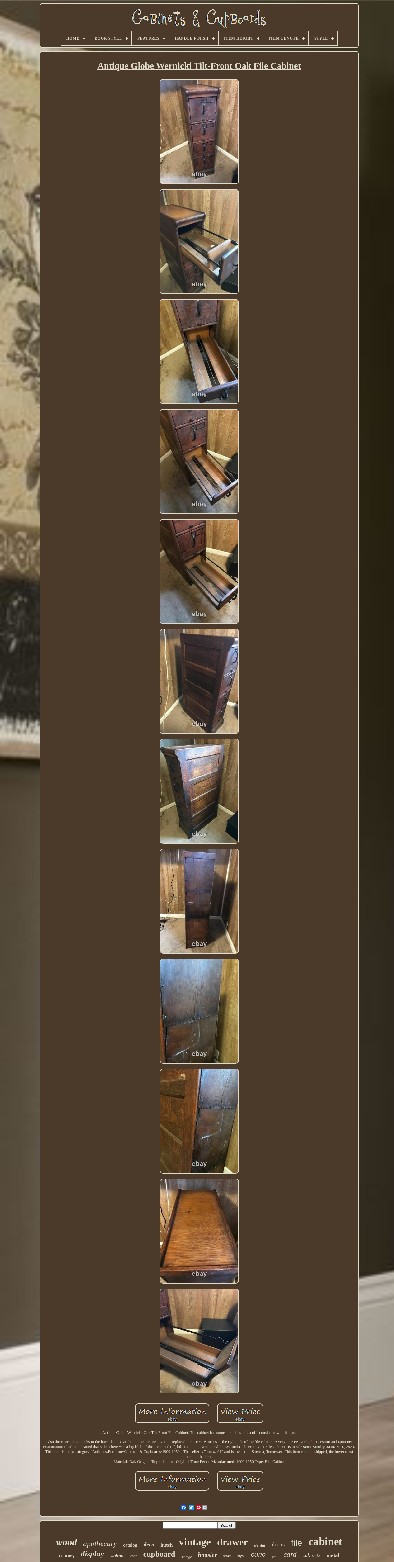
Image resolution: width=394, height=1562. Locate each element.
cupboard (159, 1554)
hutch (166, 1545)
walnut (117, 1555)
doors (278, 1544)
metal (332, 1555)
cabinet (325, 1542)
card (289, 1554)
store (227, 1556)
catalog (130, 1545)
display (92, 1553)
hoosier (207, 1554)
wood (66, 1542)
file (296, 1543)
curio (258, 1554)
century (66, 1555)
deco (149, 1544)
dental (259, 1545)
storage (186, 1557)
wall (274, 1557)
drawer (232, 1542)
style (241, 1556)
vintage (195, 1542)
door (133, 1556)
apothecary (100, 1544)
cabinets (311, 1555)
